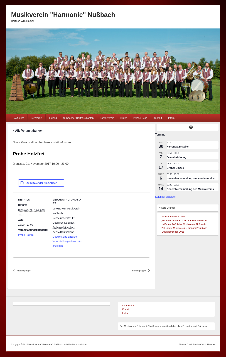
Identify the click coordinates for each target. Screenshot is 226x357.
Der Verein (36, 118)
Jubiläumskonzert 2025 (173, 216)
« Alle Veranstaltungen (28, 130)
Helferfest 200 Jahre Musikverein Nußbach (183, 224)
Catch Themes (207, 344)
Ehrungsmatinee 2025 (172, 231)
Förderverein (107, 118)
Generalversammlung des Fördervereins (191, 178)
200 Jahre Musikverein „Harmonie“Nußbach (184, 228)
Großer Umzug (175, 168)
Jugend (53, 118)
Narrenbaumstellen (178, 146)
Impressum (128, 305)
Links (125, 313)
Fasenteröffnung (176, 157)
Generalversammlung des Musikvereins (190, 189)
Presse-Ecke (140, 118)
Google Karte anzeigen (65, 236)
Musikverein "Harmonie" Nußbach (63, 14)
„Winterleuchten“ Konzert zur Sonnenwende (184, 220)
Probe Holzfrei (26, 234)
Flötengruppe (23, 270)
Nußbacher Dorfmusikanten (78, 118)
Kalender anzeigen (165, 196)
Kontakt (157, 118)
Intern (171, 118)
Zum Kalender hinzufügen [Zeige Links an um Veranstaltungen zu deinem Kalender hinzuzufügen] (41, 183)
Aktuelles (19, 118)
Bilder (123, 118)
